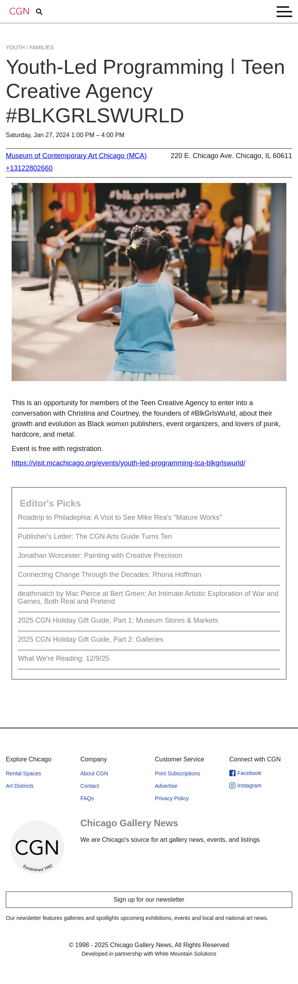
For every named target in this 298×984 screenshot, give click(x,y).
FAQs (87, 798)
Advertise (166, 786)
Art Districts (20, 786)
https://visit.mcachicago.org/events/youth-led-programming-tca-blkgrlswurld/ (128, 463)
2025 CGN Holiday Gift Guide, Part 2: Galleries (90, 639)
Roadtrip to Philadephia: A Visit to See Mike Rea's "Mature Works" (120, 517)
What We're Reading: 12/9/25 (63, 658)
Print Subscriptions (177, 773)
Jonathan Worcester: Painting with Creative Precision (100, 555)
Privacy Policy (172, 798)
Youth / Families (30, 47)
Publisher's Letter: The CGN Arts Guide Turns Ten (95, 536)
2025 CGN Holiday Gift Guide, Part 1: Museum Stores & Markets (118, 620)
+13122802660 (29, 168)
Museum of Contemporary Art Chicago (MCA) (76, 156)
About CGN (94, 773)
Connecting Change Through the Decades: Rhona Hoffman (109, 574)
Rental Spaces (23, 773)
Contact (89, 786)
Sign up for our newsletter (149, 899)
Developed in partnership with (148, 954)
